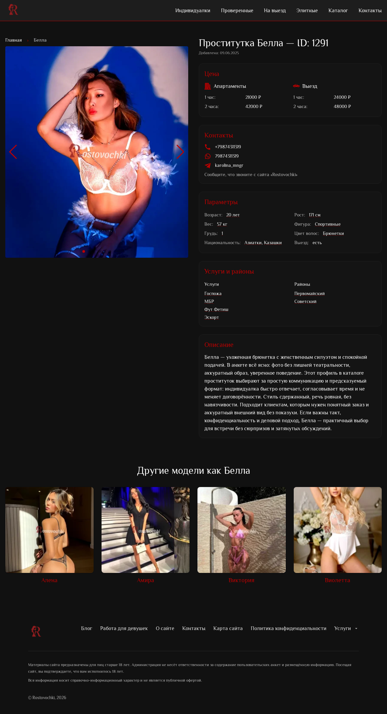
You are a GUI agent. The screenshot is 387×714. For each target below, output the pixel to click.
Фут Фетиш (216, 309)
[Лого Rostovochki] (13, 11)
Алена (49, 580)
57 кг (222, 224)
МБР (209, 301)
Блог (86, 628)
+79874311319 (228, 146)
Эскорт (211, 317)
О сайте (165, 628)
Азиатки (253, 242)
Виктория (241, 580)
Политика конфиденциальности (288, 628)
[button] (13, 152)
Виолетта (337, 580)
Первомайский (309, 293)
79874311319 (227, 156)
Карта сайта (228, 628)
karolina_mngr (229, 165)
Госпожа (213, 293)
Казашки (273, 242)
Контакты (193, 628)
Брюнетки (333, 233)
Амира (145, 580)
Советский (305, 301)
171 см (315, 214)
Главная (13, 40)
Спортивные (328, 224)
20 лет (233, 214)
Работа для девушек (124, 628)
